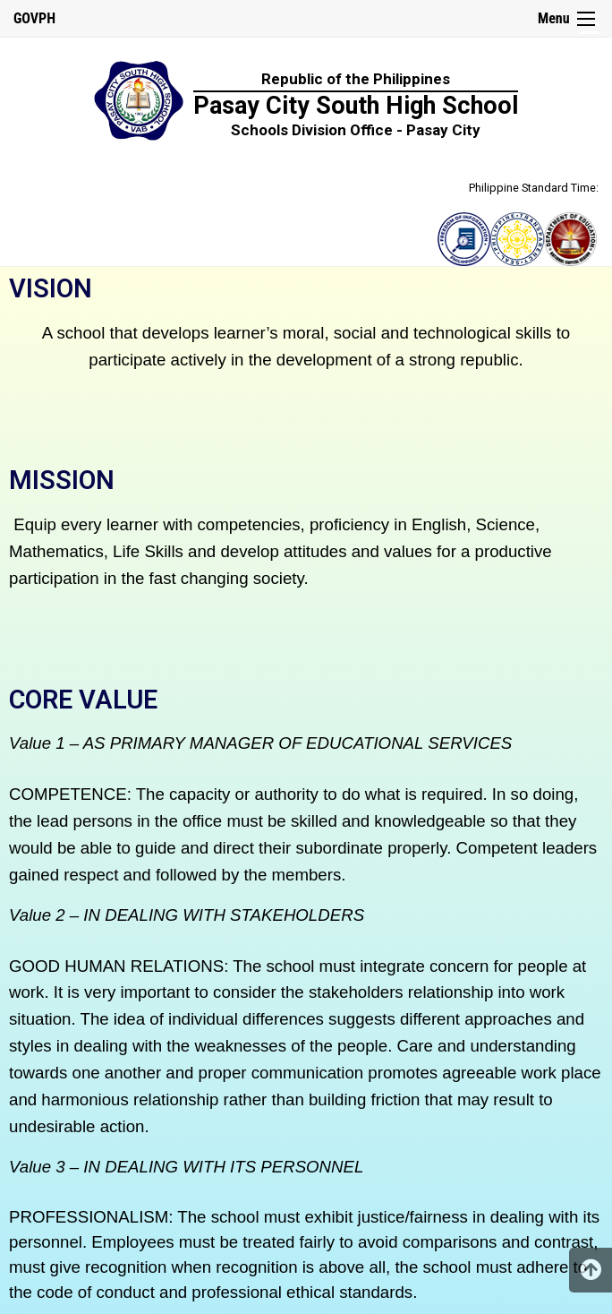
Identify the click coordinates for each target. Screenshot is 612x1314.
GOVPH (34, 18)
